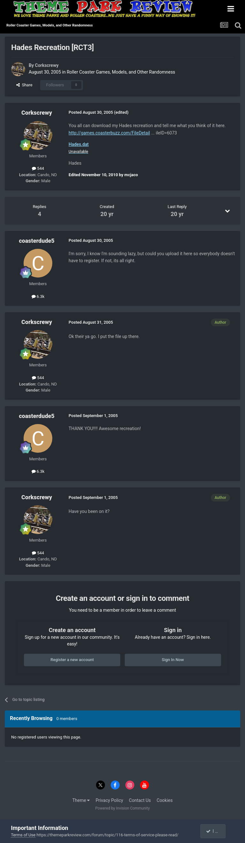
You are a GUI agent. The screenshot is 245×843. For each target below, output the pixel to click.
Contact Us (140, 800)
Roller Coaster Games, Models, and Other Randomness (121, 72)
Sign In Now (173, 659)
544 (38, 168)
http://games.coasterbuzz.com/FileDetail (109, 132)
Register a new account (72, 659)
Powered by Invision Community (122, 808)
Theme (81, 800)
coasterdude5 (37, 240)
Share (24, 85)
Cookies (165, 800)
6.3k (38, 296)
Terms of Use (23, 834)
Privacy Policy (109, 800)
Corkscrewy (46, 65)
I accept (216, 831)
